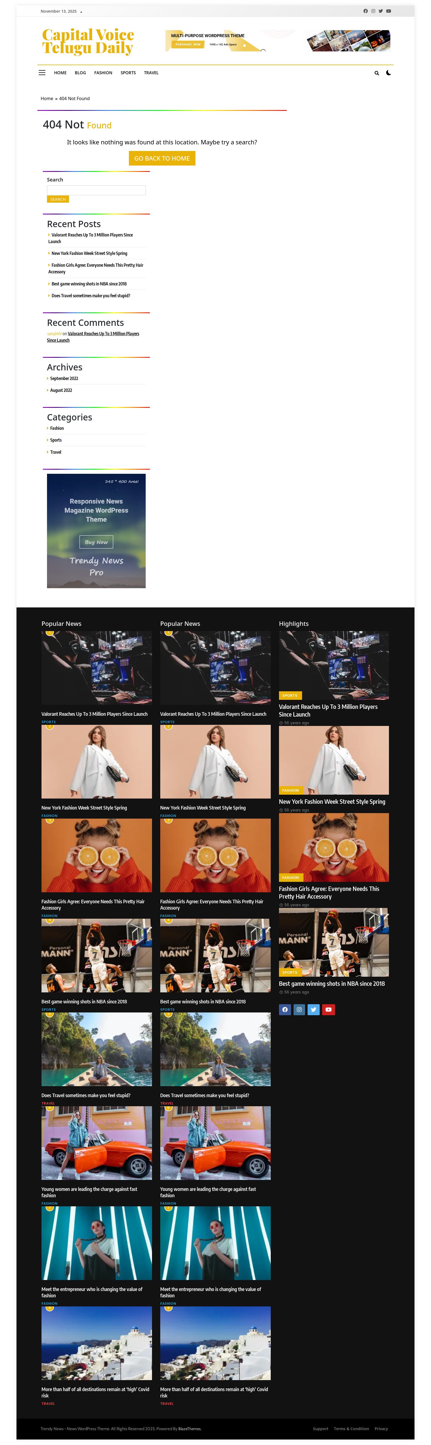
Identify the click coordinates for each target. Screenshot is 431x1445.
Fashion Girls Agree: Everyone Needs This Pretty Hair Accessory (329, 892)
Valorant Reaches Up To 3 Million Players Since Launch (95, 714)
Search (55, 179)
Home (60, 72)
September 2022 (64, 378)
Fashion (103, 72)
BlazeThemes (189, 1428)
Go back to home (162, 158)
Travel (151, 72)
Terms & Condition (351, 1428)
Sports (128, 72)
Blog (80, 72)
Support (320, 1428)
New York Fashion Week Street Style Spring (89, 253)
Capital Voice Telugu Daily (88, 40)
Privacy (381, 1428)
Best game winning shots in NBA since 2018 (89, 284)
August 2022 (61, 390)
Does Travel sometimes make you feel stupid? (91, 295)
